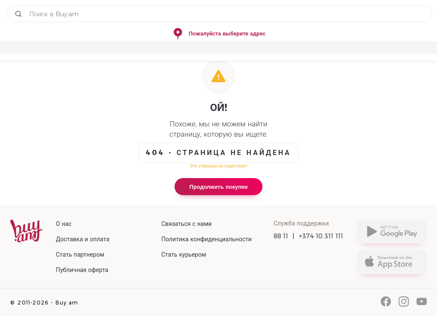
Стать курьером (183, 254)
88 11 (281, 236)
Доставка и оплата (82, 239)
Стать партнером (80, 254)
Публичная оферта (82, 270)
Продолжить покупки (218, 186)
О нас (64, 224)
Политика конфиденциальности (206, 239)
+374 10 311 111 (321, 236)
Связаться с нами (186, 224)
